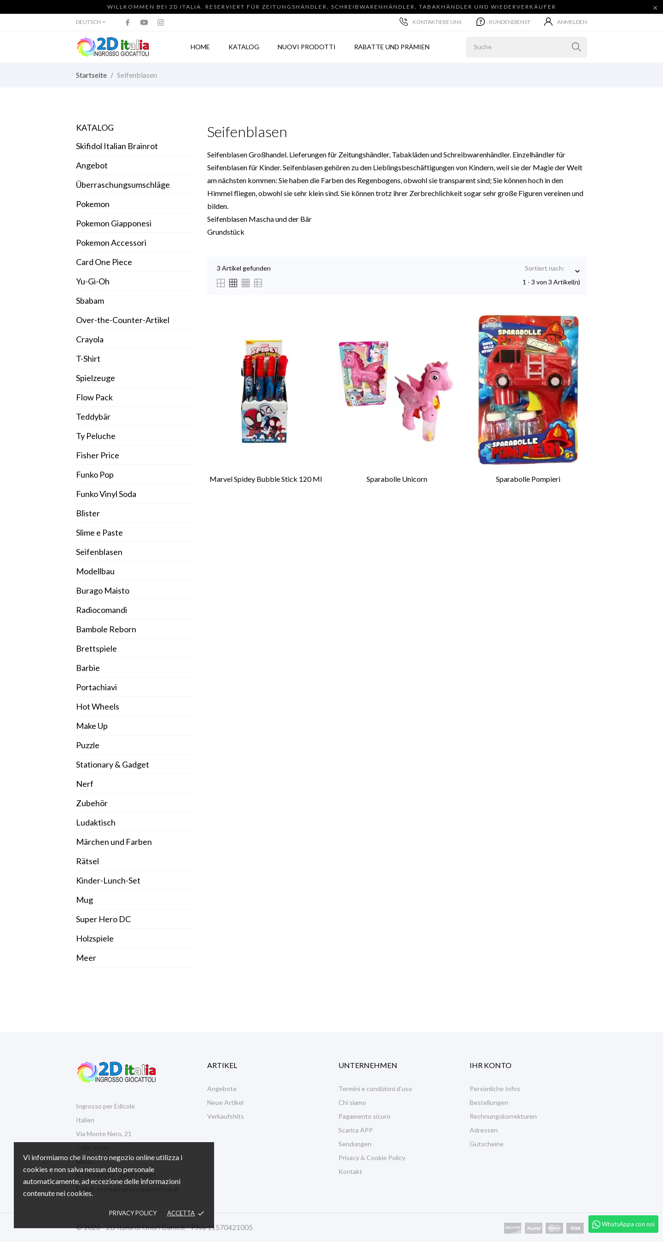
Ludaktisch (96, 822)
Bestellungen (489, 1102)
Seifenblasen (99, 552)
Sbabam (90, 300)
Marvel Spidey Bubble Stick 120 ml (265, 478)
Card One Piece (104, 262)
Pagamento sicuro (364, 1116)
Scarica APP (355, 1130)
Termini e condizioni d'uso (375, 1088)
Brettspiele (96, 648)
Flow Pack (94, 397)
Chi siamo (352, 1102)
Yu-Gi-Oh (93, 281)
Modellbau (95, 571)
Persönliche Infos (495, 1088)
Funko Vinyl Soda (106, 494)
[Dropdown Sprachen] (91, 22)
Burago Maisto (102, 590)
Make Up (92, 726)
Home (200, 47)
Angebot (92, 165)
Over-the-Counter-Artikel (122, 320)
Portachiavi (96, 687)
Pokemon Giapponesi (113, 223)
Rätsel (87, 861)
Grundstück (225, 231)
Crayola (90, 339)
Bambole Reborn (106, 629)
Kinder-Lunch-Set (108, 880)
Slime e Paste (99, 532)
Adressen (484, 1130)
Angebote (222, 1088)
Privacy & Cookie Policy (371, 1157)
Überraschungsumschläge (123, 184)
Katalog (95, 127)
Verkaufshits (225, 1116)
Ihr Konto (491, 1065)
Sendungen (355, 1144)
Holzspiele (95, 938)
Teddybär (93, 416)
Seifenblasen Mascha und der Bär (259, 218)
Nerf (84, 784)
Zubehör (92, 803)
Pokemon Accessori (111, 242)
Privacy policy (133, 1213)
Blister (88, 513)
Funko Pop (95, 474)
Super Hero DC (103, 919)
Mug (84, 900)
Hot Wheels (97, 706)
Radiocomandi (101, 610)
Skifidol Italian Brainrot (117, 146)
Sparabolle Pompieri (528, 478)
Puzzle (87, 745)
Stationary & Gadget (112, 764)
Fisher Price (97, 455)
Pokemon (93, 204)
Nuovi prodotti (307, 47)
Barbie (88, 668)
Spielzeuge (95, 378)
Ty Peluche (96, 436)
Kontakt (350, 1171)
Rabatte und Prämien (392, 47)
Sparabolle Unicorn (396, 478)
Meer (86, 958)
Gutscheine (487, 1144)
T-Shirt (88, 358)
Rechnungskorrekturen (503, 1116)
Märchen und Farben (114, 842)
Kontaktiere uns (430, 21)
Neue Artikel (225, 1102)
